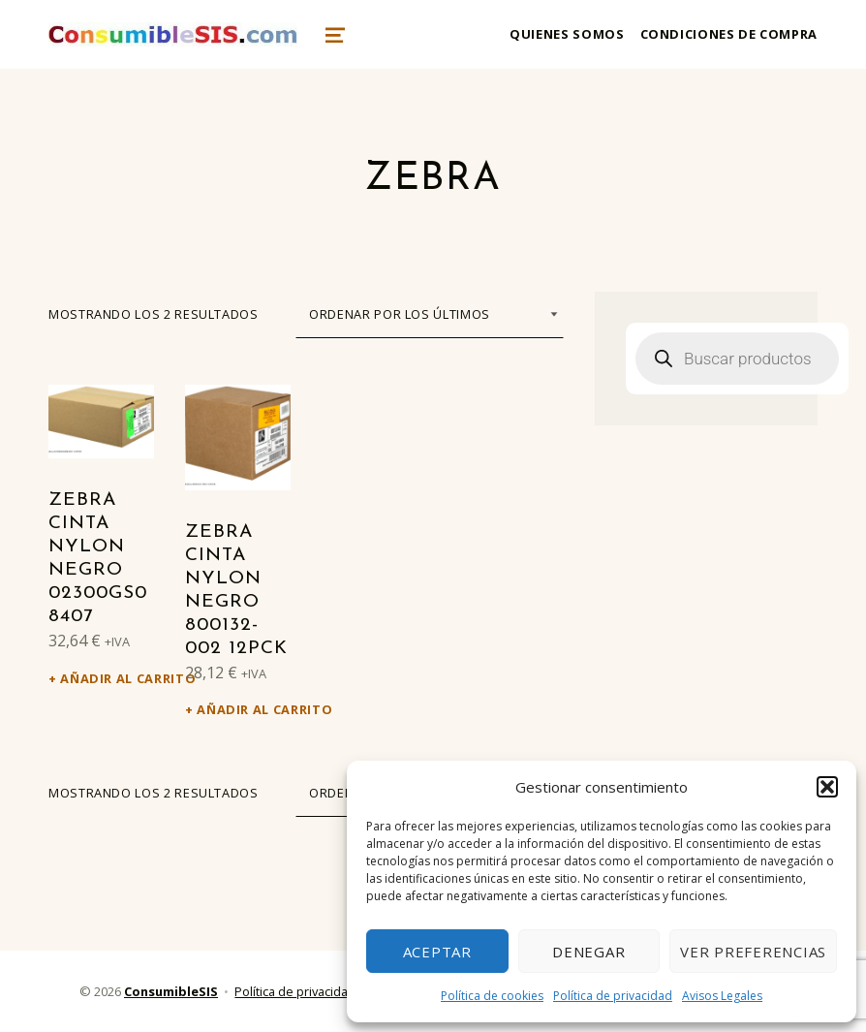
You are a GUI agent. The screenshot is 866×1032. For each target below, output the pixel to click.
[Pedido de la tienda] (429, 314)
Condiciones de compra (729, 34)
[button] (827, 787)
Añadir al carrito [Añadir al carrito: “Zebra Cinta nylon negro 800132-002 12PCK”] (244, 709)
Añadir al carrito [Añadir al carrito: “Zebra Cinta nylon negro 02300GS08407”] (107, 678)
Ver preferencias (753, 951)
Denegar (588, 951)
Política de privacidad (612, 995)
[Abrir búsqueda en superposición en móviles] (737, 358)
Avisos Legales (722, 995)
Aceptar (437, 951)
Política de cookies (492, 995)
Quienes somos (567, 34)
